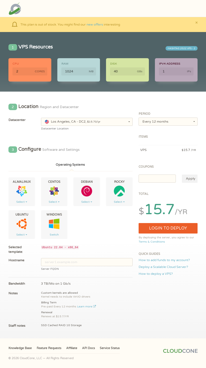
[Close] (196, 22)
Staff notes (16, 326)
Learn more (86, 306)
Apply (190, 179)
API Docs (88, 348)
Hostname (16, 260)
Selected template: (15, 249)
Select (21, 202)
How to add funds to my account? (164, 260)
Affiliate (71, 348)
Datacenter (17, 120)
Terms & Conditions (152, 241)
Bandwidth (16, 284)
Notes (13, 293)
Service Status (110, 348)
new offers (95, 25)
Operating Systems (70, 165)
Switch (54, 234)
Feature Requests (49, 348)
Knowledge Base (20, 348)
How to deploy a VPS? (156, 274)
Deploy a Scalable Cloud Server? (163, 267)
